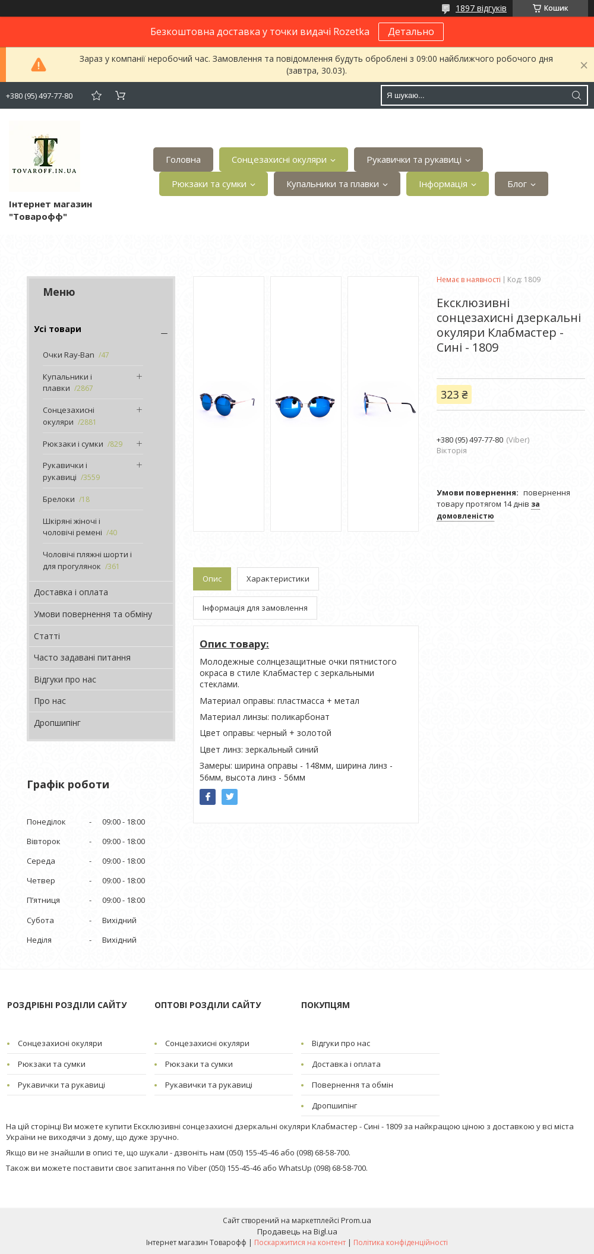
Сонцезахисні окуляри (279, 159)
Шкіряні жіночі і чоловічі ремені (72, 527)
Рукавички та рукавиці (414, 159)
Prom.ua (356, 1220)
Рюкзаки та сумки (209, 183)
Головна (183, 159)
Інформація (443, 183)
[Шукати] (576, 95)
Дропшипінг (57, 722)
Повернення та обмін (352, 1084)
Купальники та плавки (332, 183)
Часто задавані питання (82, 657)
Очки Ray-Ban (68, 354)
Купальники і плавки (67, 382)
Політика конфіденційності (400, 1242)
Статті (47, 636)
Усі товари (57, 328)
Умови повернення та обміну (93, 614)
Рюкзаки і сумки (73, 443)
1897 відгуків (481, 8)
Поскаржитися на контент (300, 1242)
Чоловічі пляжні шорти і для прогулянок (87, 560)
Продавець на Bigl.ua (297, 1231)
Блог (517, 183)
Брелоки (59, 499)
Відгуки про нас (65, 679)
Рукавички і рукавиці (65, 471)
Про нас (50, 700)
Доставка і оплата (71, 592)
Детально (411, 31)
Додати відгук (96, 95)
